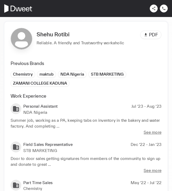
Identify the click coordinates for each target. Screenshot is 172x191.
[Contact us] (164, 8)
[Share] (154, 8)
